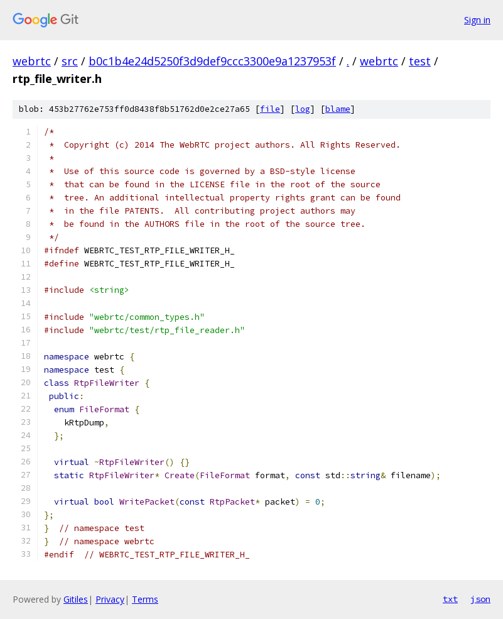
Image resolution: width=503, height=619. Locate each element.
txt (450, 599)
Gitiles (75, 599)
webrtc (32, 60)
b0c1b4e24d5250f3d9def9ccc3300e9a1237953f (212, 60)
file (270, 109)
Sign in (477, 20)
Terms (145, 599)
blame (337, 109)
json (480, 599)
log (302, 109)
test (420, 60)
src (70, 60)
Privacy (109, 599)
